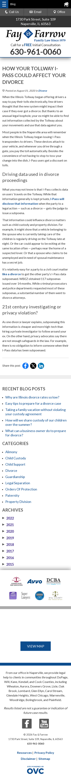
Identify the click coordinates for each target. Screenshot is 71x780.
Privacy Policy (44, 752)
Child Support (15, 464)
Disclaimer (28, 758)
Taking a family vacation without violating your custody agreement (35, 412)
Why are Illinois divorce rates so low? (32, 397)
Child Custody (15, 458)
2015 (8, 564)
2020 (8, 531)
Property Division (18, 502)
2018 (8, 544)
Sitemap (44, 758)
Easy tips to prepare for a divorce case (33, 403)
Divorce (42, 90)
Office (59, 12)
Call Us (12, 12)
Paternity (12, 495)
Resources (24, 752)
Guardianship (15, 477)
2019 (8, 538)
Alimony (11, 452)
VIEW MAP (35, 646)
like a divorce (11, 274)
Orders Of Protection (21, 489)
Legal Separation (17, 483)
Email (35, 12)
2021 (8, 525)
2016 (8, 558)
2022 (8, 518)
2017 (8, 551)
